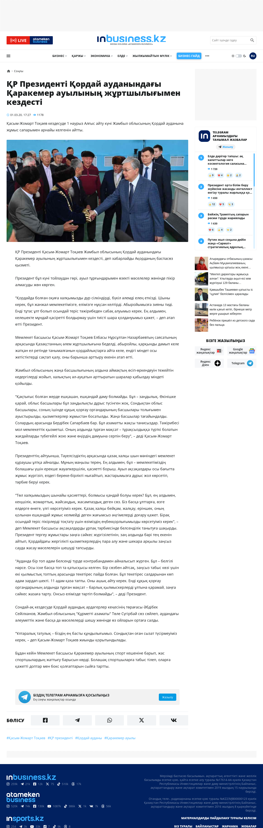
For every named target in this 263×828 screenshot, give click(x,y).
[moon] (244, 57)
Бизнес (58, 57)
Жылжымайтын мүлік (151, 57)
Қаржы (77, 57)
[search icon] (252, 41)
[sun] (233, 57)
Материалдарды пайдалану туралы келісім (218, 819)
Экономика (100, 57)
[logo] (131, 41)
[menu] (8, 57)
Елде (121, 57)
